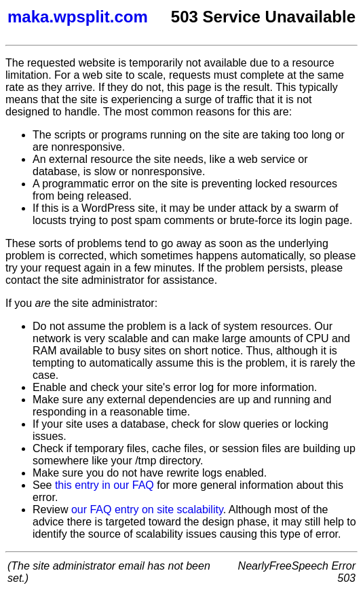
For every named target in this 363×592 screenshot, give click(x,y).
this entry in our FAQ (104, 485)
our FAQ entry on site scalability (147, 509)
